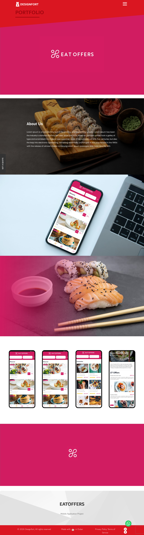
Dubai (80, 529)
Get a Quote (2, 163)
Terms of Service (108, 531)
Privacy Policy (101, 529)
